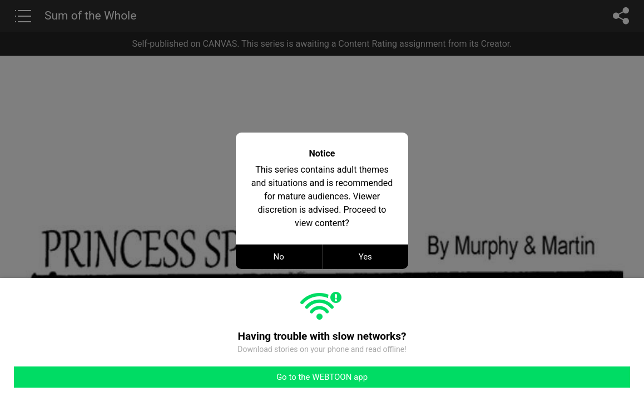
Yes (365, 257)
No (279, 257)
